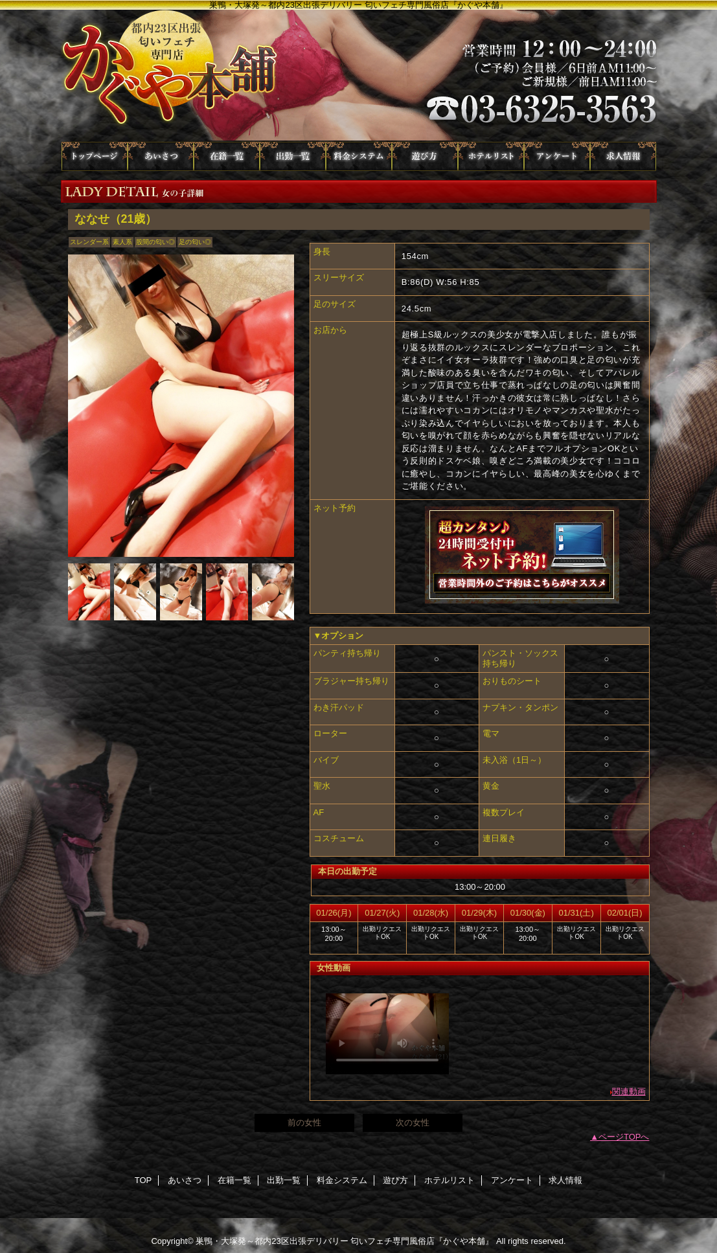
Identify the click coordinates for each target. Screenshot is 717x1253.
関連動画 (629, 1091)
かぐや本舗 (359, 76)
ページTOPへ (624, 1137)
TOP (95, 156)
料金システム (359, 156)
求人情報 (623, 156)
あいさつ (161, 156)
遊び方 (425, 156)
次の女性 (412, 1122)
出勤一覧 (293, 156)
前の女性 (304, 1122)
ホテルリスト (491, 156)
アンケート (557, 156)
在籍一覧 (227, 156)
